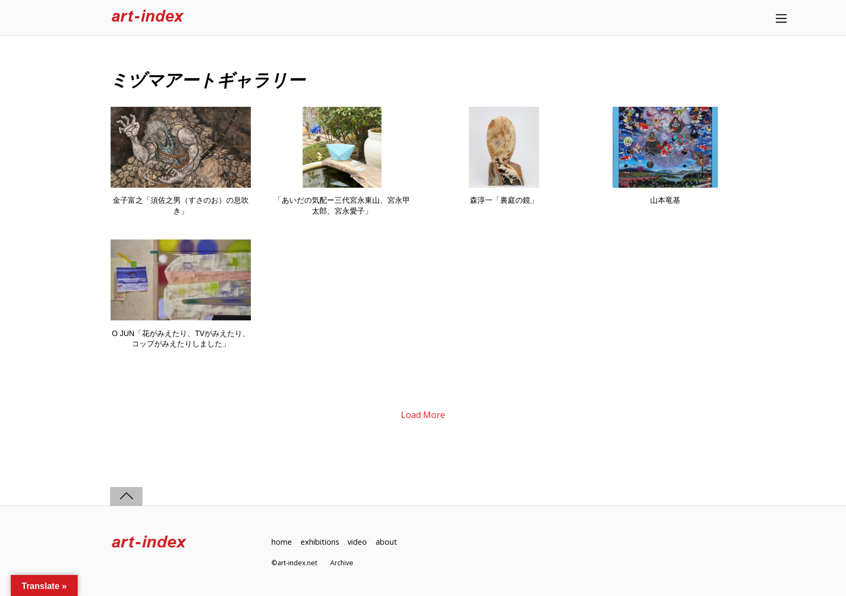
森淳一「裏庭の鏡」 (504, 200)
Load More (423, 415)
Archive (341, 562)
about (386, 542)
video (357, 542)
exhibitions (320, 542)
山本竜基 (665, 200)
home (281, 542)
